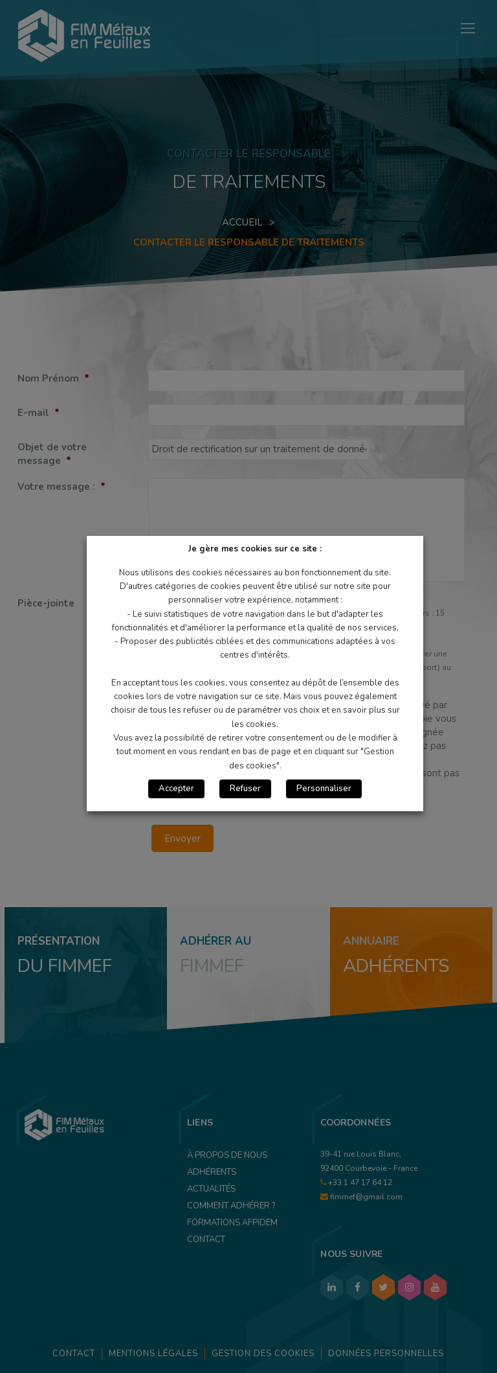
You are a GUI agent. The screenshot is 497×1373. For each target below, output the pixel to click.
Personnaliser (323, 788)
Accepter (176, 788)
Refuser (245, 788)
